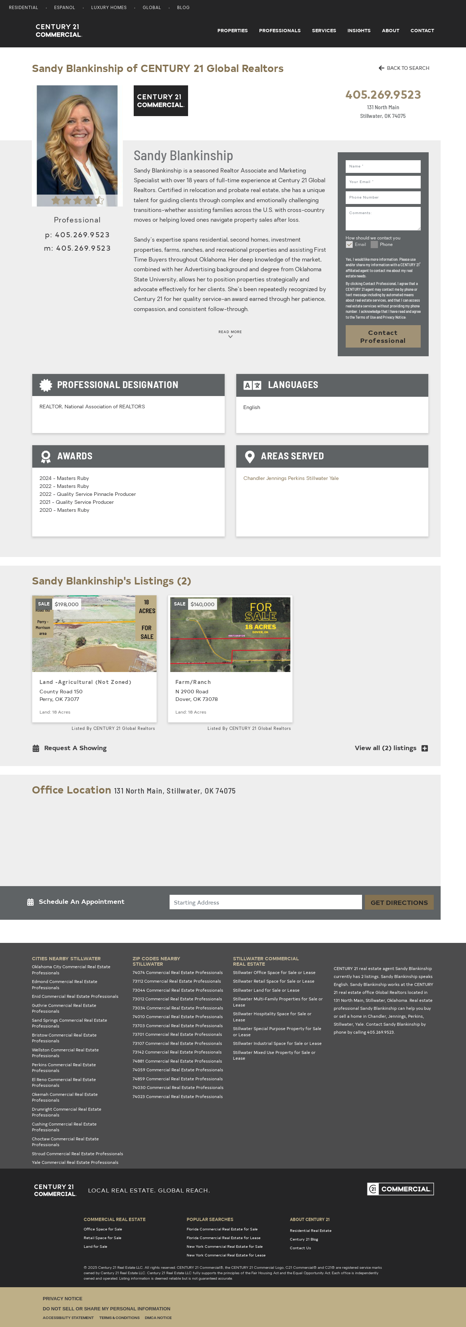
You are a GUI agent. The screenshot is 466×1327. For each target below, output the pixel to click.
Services (324, 30)
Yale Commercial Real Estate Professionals (75, 1162)
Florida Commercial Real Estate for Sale (222, 1229)
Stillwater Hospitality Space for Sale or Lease (272, 1016)
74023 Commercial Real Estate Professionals (178, 1096)
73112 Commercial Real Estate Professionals (177, 981)
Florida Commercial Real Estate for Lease (224, 1237)
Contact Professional (383, 336)
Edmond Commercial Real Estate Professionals (64, 984)
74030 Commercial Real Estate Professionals (178, 1087)
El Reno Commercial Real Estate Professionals (64, 1082)
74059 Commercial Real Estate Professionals (178, 1069)
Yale (334, 478)
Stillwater (317, 478)
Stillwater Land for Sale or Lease (266, 990)
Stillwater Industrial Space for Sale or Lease (277, 1043)
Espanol (64, 8)
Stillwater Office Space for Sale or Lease (274, 972)
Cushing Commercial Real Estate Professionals (64, 1127)
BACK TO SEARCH (404, 68)
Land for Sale (95, 1246)
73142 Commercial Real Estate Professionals (177, 1052)
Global (152, 8)
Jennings (277, 478)
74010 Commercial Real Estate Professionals (178, 1016)
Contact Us (300, 1247)
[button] (71, 749)
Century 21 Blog (304, 1239)
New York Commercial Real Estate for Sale (225, 1246)
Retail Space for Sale (102, 1237)
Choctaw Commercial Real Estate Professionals (65, 1142)
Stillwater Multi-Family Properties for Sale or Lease (278, 1002)
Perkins (297, 478)
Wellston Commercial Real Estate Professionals (65, 1053)
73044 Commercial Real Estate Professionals (178, 990)
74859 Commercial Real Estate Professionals (178, 1078)
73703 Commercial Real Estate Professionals (178, 1025)
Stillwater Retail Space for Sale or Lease (274, 981)
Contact (422, 30)
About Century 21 (310, 1219)
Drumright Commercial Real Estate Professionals (66, 1112)
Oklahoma (397, 1000)
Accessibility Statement (68, 1318)
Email (360, 245)
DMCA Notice (158, 1318)
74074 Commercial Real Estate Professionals (178, 972)
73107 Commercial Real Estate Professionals (177, 1043)
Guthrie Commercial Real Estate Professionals (64, 1008)
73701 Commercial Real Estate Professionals (177, 1034)
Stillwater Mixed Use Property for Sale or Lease (274, 1055)
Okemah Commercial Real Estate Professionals (65, 1097)
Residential (23, 8)
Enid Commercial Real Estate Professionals (75, 996)
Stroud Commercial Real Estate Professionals (77, 1153)
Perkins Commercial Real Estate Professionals (64, 1067)
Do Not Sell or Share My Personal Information (106, 1308)
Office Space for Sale (103, 1229)
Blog (183, 8)
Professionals (280, 30)
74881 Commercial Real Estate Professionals (177, 1061)
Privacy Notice (62, 1298)
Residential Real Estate (311, 1230)
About (390, 30)
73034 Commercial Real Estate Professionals (178, 1008)
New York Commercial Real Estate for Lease (226, 1255)
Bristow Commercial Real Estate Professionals (64, 1038)
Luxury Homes (109, 8)
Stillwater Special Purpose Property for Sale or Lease (277, 1031)
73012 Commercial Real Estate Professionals (177, 998)
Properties (232, 30)
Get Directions (399, 902)
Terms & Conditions (119, 1318)
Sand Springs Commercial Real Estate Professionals (69, 1023)
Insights (359, 30)
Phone (386, 245)
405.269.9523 (383, 94)
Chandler (255, 478)
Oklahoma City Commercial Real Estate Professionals (71, 969)
